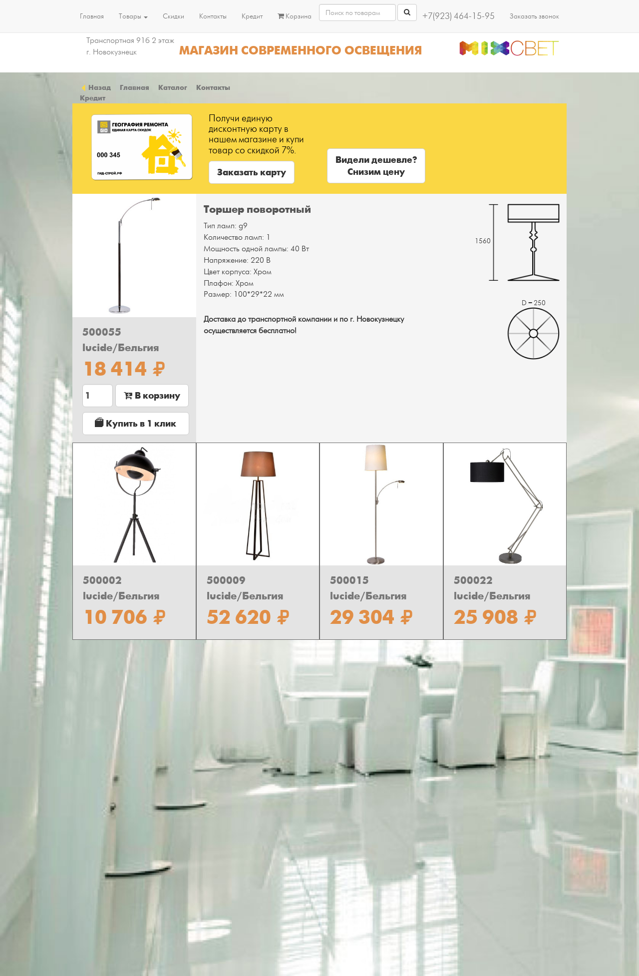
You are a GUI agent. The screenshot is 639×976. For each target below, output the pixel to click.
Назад (95, 87)
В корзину (152, 396)
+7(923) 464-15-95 (458, 16)
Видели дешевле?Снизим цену (376, 166)
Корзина (295, 16)
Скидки (173, 16)
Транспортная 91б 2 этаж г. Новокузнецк (130, 46)
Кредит (252, 16)
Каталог (172, 87)
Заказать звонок (534, 16)
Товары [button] (133, 16)
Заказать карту (251, 172)
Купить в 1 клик (135, 423)
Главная (92, 16)
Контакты (213, 16)
